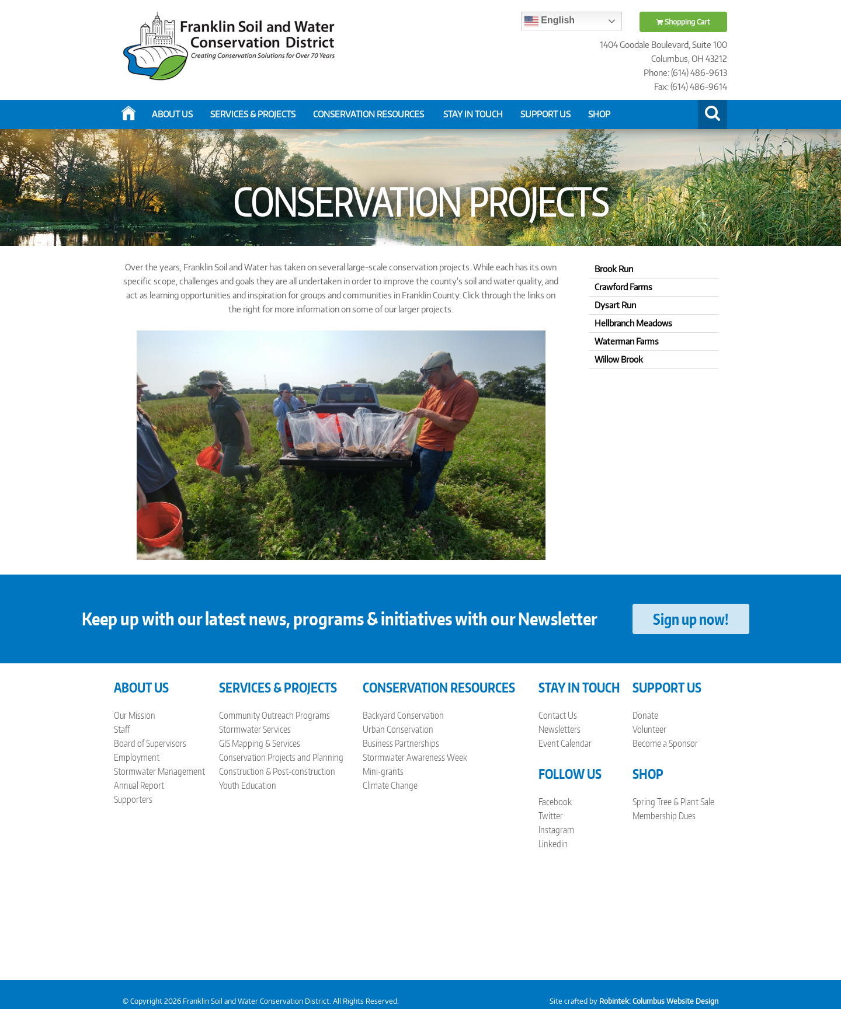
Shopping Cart (683, 22)
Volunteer (649, 729)
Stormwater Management (159, 771)
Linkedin (553, 844)
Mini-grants (383, 771)
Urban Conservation (398, 729)
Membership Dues (664, 816)
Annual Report (139, 785)
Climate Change (390, 785)
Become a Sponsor (665, 743)
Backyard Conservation (403, 715)
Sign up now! (690, 619)
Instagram (556, 830)
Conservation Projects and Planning (281, 757)
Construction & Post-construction (277, 771)
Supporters (133, 799)
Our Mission (134, 715)
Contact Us (557, 715)
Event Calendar (565, 743)
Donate (645, 715)
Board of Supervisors (150, 743)
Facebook (555, 802)
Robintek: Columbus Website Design (658, 1001)
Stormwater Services (255, 729)
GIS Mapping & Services (259, 743)
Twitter (550, 816)
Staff (122, 729)
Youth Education (247, 785)
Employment (136, 757)
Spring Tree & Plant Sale (673, 802)
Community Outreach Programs (274, 715)
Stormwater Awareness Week (415, 757)
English (549, 21)
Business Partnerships (401, 743)
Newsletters (559, 729)
